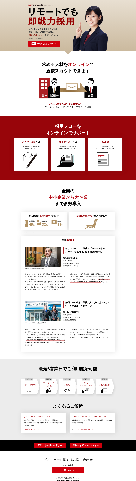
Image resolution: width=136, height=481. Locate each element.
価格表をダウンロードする (33, 429)
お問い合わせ (68, 470)
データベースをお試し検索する (83, 429)
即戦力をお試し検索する (44, 43)
